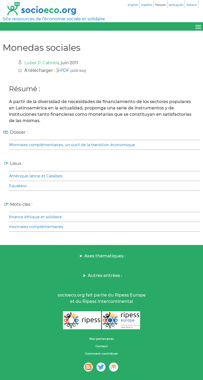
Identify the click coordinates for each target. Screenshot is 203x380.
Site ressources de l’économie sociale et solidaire (54, 18)
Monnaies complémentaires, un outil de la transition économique (72, 144)
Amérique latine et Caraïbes (35, 176)
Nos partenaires (101, 339)
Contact (101, 346)
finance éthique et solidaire (35, 217)
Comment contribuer (101, 353)
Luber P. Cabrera (41, 62)
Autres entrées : (105, 275)
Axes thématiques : (105, 255)
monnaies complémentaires (36, 226)
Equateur (18, 185)
